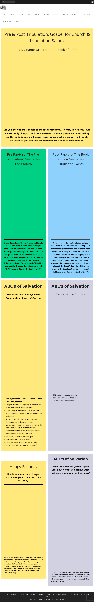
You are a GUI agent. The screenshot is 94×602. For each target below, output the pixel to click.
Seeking (55, 14)
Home (4, 14)
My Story (12, 14)
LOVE (29, 14)
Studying (46, 14)
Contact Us (18, 21)
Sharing (37, 14)
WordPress (61, 599)
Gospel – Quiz (86, 14)
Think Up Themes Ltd (44, 599)
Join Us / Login (6, 21)
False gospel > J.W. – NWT (69, 14)
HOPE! (21, 14)
